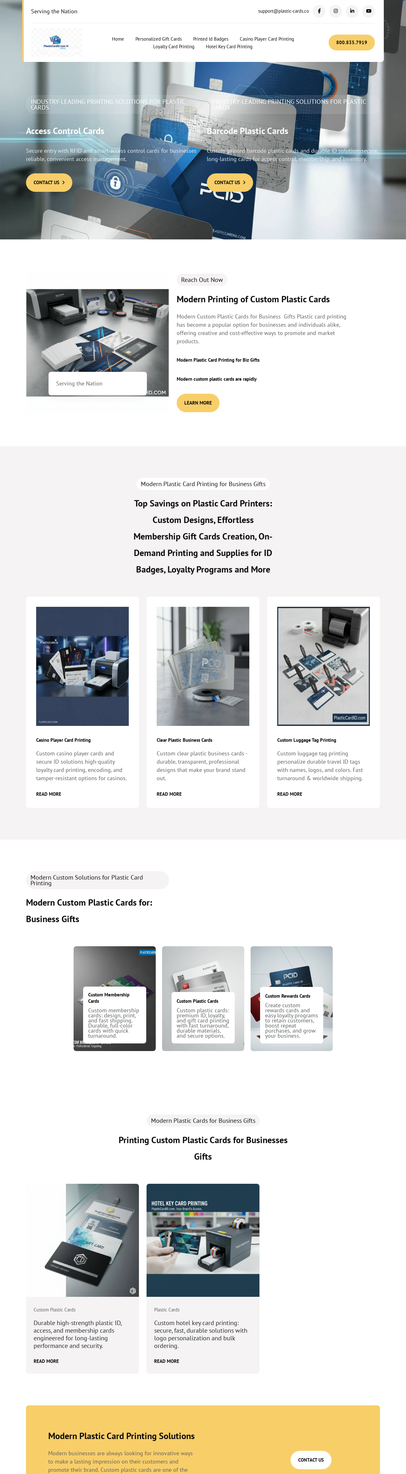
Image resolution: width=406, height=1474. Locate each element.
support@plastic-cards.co (283, 11)
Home (118, 39)
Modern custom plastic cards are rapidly (217, 379)
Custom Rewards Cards (287, 996)
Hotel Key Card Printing (229, 47)
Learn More (198, 403)
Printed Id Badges (210, 39)
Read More (48, 794)
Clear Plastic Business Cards (184, 740)
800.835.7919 (351, 42)
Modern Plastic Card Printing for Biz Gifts (218, 360)
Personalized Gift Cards (158, 39)
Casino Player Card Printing (267, 39)
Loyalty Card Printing (173, 47)
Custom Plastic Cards (197, 1001)
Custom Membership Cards (108, 998)
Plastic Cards (167, 1310)
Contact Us (49, 182)
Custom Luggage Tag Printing (306, 740)
